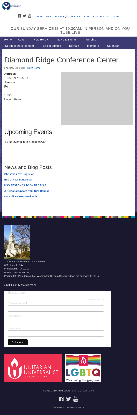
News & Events (67, 39)
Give (87, 17)
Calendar (113, 45)
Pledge (76, 17)
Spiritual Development (20, 45)
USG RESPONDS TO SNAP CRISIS (25, 185)
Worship (92, 39)
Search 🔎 (61, 17)
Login (115, 17)
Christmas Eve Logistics (19, 174)
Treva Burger (34, 68)
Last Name (14, 328)
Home (8, 39)
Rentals (75, 45)
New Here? (42, 39)
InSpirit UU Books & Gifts (68, 407)
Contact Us (100, 17)
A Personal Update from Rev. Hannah (27, 191)
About (22, 39)
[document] (68, 130)
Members (94, 45)
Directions (44, 17)
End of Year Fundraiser (18, 179)
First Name (14, 316)
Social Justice (53, 45)
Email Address (17, 303)
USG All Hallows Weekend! (20, 196)
